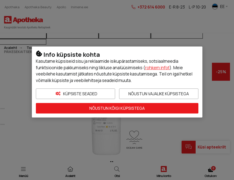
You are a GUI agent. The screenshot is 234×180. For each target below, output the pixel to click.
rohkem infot (157, 67)
